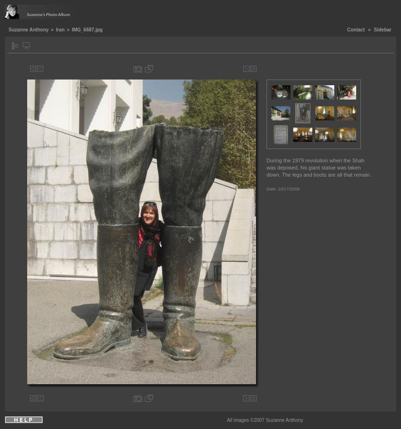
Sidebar (382, 29)
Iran (60, 29)
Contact (356, 29)
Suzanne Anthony (29, 29)
